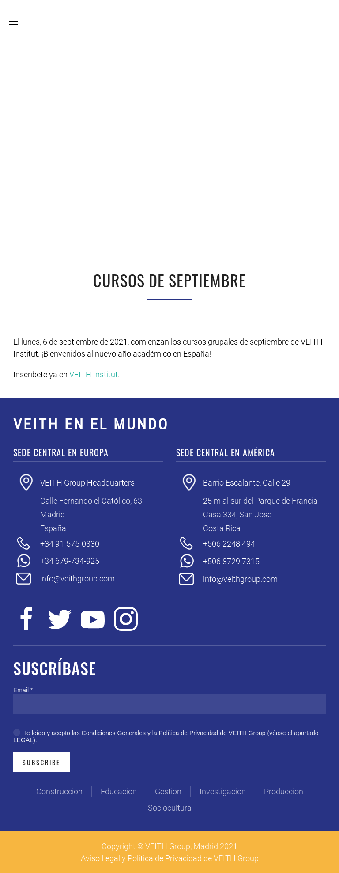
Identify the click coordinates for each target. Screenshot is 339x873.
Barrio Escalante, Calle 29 (246, 482)
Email (23, 690)
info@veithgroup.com (77, 578)
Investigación (223, 791)
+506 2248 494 (229, 543)
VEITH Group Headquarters (87, 482)
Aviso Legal (100, 858)
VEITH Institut (93, 374)
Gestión (168, 791)
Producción (283, 791)
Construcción (59, 791)
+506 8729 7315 (231, 561)
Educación (119, 791)
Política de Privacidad (165, 858)
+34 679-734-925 (69, 561)
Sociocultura (170, 807)
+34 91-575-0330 (69, 543)
